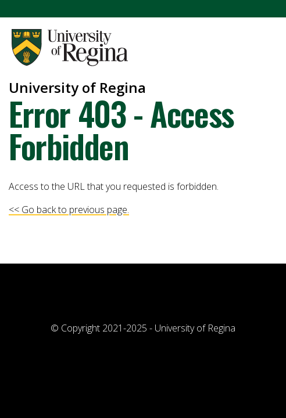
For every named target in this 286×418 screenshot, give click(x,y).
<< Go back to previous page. (69, 209)
